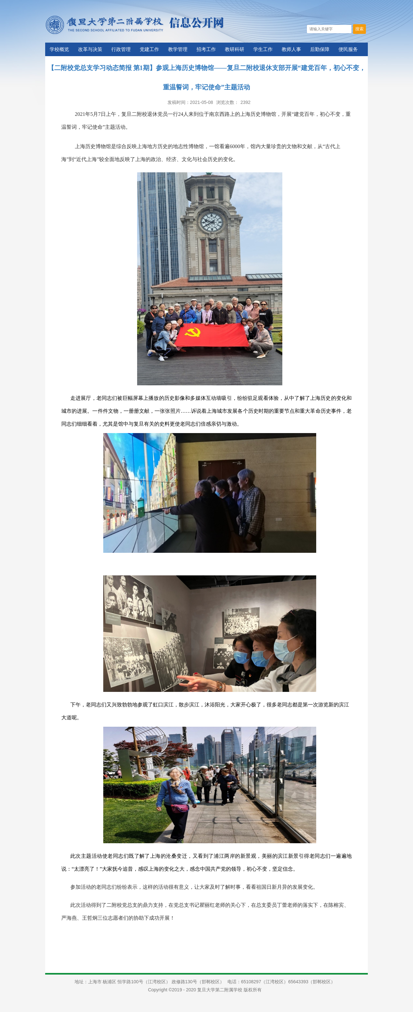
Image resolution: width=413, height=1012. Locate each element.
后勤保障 (319, 49)
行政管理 (121, 49)
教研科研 (234, 49)
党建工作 (149, 49)
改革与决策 (90, 49)
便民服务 (348, 49)
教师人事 (291, 49)
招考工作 (206, 49)
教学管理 (177, 49)
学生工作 (263, 49)
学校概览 (59, 49)
